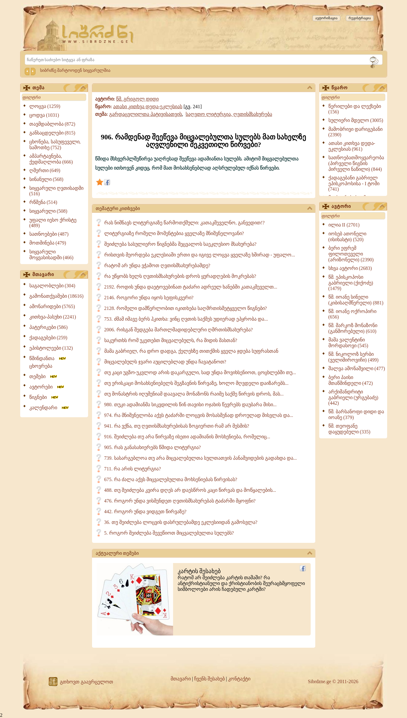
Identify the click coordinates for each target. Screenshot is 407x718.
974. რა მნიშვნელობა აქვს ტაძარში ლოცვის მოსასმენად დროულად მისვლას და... (198, 415)
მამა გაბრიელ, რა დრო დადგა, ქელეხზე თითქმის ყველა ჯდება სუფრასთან (191, 351)
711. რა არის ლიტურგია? (132, 468)
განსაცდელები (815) (52, 132)
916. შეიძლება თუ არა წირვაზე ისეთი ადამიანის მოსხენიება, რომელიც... (187, 436)
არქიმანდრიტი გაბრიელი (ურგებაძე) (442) (353, 397)
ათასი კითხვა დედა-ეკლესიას (147, 106)
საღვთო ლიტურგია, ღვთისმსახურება (229, 114)
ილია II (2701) (344, 224)
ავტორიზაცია (326, 18)
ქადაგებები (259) (48, 337)
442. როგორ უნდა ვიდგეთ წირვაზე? (145, 511)
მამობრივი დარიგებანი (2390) (355, 132)
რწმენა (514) (43, 202)
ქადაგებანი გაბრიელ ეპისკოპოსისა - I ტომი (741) (354, 183)
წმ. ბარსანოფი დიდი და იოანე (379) (356, 414)
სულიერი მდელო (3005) (355, 120)
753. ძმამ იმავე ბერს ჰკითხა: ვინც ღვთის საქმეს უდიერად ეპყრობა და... (186, 319)
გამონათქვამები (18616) (56, 296)
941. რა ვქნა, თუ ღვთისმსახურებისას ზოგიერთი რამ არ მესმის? (176, 426)
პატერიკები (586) (48, 327)
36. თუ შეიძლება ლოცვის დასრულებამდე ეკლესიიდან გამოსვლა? (180, 522)
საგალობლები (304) (52, 285)
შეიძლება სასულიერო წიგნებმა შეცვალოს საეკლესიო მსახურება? (180, 244)
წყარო (358, 88)
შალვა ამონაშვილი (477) (356, 368)
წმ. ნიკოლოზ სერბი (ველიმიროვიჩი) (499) (353, 357)
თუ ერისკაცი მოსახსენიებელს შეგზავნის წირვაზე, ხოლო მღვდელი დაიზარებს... (196, 383)
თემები (43, 376)
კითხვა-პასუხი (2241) (52, 316)
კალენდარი (49, 407)
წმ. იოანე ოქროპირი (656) (352, 314)
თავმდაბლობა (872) (52, 124)
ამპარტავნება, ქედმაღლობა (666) (51, 158)
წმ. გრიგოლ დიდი (137, 98)
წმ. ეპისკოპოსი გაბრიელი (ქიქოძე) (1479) (350, 282)
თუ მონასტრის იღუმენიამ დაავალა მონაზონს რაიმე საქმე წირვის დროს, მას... (194, 393)
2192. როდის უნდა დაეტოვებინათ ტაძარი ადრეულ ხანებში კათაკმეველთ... (190, 286)
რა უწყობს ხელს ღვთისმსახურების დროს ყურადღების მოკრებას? (180, 276)
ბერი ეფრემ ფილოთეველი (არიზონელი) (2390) (351, 253)
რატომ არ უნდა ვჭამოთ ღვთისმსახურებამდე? (157, 265)
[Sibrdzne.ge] (98, 34)
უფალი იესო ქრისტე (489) (52, 222)
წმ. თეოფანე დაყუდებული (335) (349, 428)
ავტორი (358, 206)
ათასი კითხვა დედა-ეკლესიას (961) (351, 146)
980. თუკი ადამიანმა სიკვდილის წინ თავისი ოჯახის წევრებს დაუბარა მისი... (190, 404)
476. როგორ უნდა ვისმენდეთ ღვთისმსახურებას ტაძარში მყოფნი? (180, 500)
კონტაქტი (239, 678)
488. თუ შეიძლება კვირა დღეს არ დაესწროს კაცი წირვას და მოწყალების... (190, 490)
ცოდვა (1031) (44, 115)
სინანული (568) (46, 179)
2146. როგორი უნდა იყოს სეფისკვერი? (149, 297)
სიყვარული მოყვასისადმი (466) (51, 254)
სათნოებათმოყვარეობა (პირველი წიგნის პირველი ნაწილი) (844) (356, 163)
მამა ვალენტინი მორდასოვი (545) (348, 342)
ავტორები (47, 386)
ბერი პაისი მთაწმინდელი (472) (350, 380)
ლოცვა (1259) (45, 106)
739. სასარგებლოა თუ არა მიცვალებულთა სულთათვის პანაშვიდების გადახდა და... (200, 458)
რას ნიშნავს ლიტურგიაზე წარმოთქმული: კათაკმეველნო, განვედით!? (184, 222)
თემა (59, 88)
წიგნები (44, 397)
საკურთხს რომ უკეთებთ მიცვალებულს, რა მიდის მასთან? (170, 340)
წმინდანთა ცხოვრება (48, 362)
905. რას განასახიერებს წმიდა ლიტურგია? (152, 447)
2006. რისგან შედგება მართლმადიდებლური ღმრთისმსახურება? (178, 329)
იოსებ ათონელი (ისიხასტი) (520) (347, 236)
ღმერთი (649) (45, 170)
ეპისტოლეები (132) (51, 348)
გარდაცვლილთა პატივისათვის (145, 114)
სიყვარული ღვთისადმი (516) (56, 191)
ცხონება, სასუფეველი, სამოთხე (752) (55, 144)
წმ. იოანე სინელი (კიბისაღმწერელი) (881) (355, 299)
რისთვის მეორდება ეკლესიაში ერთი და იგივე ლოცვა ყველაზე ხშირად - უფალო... (199, 254)
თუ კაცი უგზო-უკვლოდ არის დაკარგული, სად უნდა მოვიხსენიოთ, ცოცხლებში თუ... (200, 372)
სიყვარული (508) (48, 211)
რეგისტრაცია (360, 18)
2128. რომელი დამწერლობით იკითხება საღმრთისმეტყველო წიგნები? (185, 308)
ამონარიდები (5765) (52, 306)
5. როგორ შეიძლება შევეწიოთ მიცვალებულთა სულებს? (169, 533)
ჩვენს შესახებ (209, 678)
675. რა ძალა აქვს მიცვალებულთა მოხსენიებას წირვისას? (170, 479)
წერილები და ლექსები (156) (354, 109)
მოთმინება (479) (47, 242)
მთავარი (59, 275)
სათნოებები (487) (49, 234)
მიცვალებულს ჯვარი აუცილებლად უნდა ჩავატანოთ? (165, 361)
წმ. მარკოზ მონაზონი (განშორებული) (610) (352, 328)
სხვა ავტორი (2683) (350, 268)
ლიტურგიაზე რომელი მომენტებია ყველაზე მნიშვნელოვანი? (174, 233)
